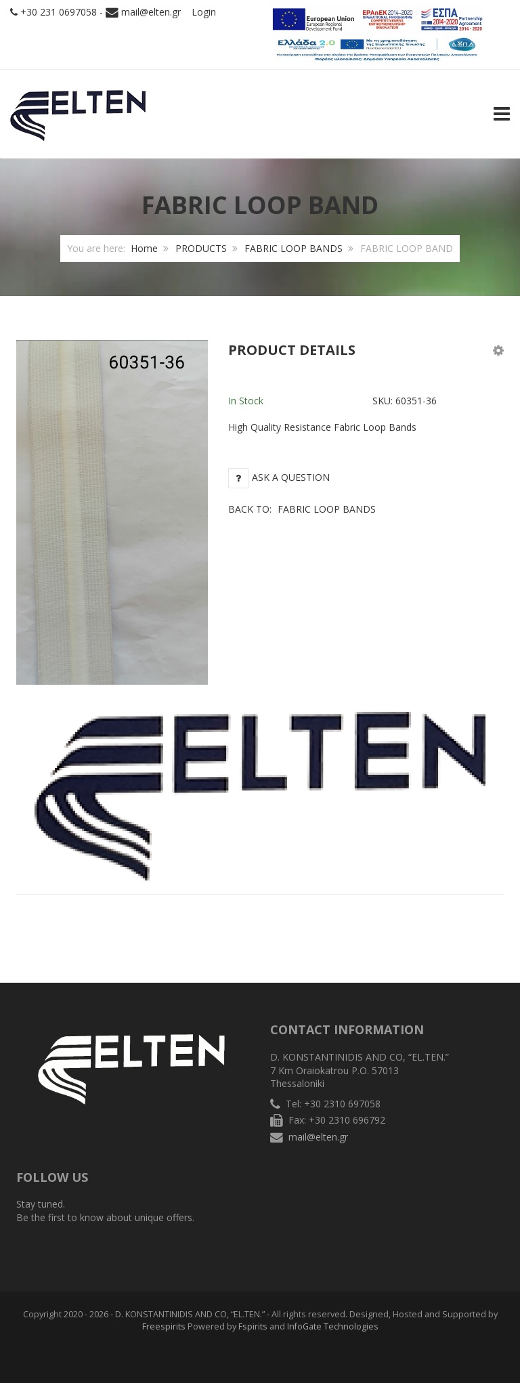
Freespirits (164, 1326)
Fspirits (252, 1326)
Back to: (302, 509)
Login (204, 11)
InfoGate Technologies (332, 1326)
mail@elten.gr (151, 11)
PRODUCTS (201, 248)
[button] (498, 349)
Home (144, 248)
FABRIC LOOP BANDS (293, 248)
